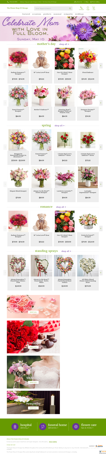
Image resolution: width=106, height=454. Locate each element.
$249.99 (18, 286)
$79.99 (18, 198)
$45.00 (64, 160)
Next (101, 65)
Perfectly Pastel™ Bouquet (87, 236)
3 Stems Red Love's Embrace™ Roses (65, 154)
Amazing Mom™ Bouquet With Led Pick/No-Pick (64, 111)
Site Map (95, 452)
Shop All (63, 44)
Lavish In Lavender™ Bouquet (64, 191)
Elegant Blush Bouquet (18, 191)
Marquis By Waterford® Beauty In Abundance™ (18, 155)
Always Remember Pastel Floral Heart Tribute (64, 281)
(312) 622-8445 (13, 2)
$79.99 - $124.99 (88, 242)
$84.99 (18, 116)
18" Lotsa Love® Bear (41, 72)
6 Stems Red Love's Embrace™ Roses (88, 154)
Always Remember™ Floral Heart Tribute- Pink (18, 281)
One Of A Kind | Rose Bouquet (64, 73)
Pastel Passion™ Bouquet (18, 110)
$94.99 (64, 198)
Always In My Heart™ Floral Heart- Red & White (41, 281)
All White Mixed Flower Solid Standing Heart (88, 281)
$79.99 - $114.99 (18, 79)
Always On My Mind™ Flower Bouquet (41, 191)
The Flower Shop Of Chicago (17, 8)
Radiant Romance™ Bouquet (18, 73)
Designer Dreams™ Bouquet (88, 110)
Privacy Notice (75, 452)
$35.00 (41, 79)
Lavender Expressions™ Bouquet (87, 191)
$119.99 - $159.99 (64, 79)
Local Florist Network (86, 452)
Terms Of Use (67, 452)
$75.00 (87, 160)
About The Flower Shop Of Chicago (18, 378)
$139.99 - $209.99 (18, 160)
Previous (5, 65)
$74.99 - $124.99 (88, 79)
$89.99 (41, 198)
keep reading (53, 381)
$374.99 (88, 286)
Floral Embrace (87, 72)
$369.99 (41, 286)
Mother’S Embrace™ (41, 109)
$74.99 (87, 116)
